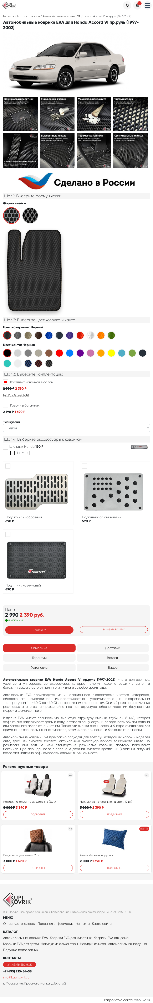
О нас (7, 924)
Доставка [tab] (112, 648)
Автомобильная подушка (96, 855)
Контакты (83, 924)
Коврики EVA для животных (71, 938)
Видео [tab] (113, 667)
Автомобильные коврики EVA (25, 938)
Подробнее (38, 814)
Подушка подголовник (20, 950)
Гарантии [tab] (39, 658)
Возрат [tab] (112, 658)
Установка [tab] (39, 667)
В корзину (39, 630)
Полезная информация (55, 924)
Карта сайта (102, 924)
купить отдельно (16, 395)
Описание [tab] (39, 648)
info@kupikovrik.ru (16, 977)
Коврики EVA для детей (21, 944)
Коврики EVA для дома (111, 938)
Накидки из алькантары (59, 944)
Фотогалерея (25, 924)
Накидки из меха (93, 944)
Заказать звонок (19, 964)
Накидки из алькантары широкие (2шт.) (29, 801)
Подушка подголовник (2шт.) (21, 855)
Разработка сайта (118, 1000)
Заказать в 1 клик (114, 629)
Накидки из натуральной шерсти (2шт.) (106, 801)
